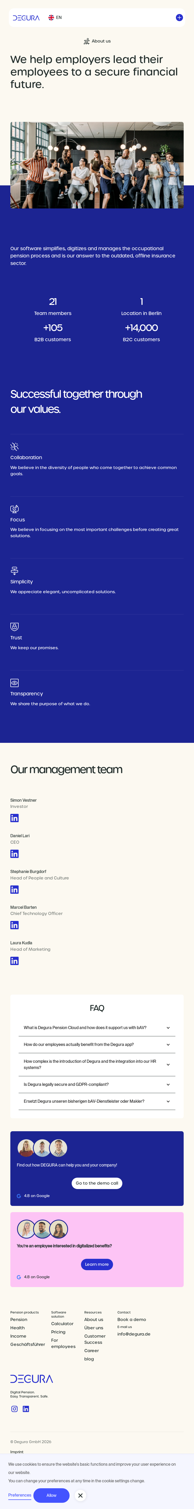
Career (91, 1350)
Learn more (97, 1264)
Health (17, 1328)
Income (18, 1336)
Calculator (62, 1323)
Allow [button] (51, 1495)
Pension (18, 1319)
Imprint (17, 1452)
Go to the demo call (97, 1183)
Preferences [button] (19, 1495)
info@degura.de (134, 1334)
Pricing (58, 1332)
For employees (63, 1343)
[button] (55, 17)
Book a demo (131, 1319)
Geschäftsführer (27, 1344)
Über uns (93, 1328)
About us (93, 1319)
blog (89, 1359)
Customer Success (95, 1339)
